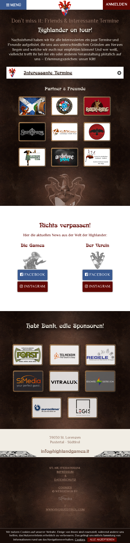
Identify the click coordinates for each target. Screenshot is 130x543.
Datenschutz (65, 480)
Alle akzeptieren (102, 540)
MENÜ (13, 5)
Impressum (65, 472)
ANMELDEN (116, 5)
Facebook (32, 275)
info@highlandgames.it (65, 451)
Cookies (65, 488)
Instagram (32, 287)
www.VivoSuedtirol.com (65, 510)
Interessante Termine (68, 72)
